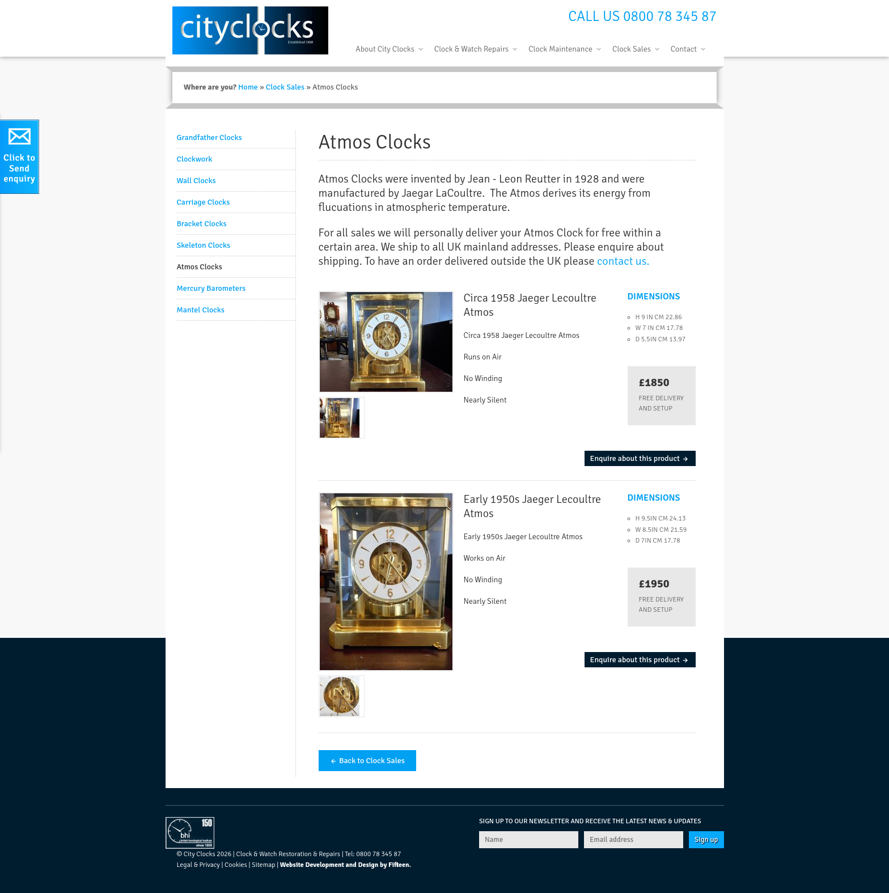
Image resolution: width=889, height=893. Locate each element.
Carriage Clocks (203, 202)
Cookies (236, 865)
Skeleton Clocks (204, 245)
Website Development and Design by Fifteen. (345, 865)
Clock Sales (631, 49)
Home (248, 87)
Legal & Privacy (198, 865)
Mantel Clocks (201, 310)
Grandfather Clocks (209, 137)
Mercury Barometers (211, 288)
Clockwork (195, 159)
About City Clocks (384, 49)
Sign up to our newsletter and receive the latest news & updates (590, 821)
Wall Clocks (196, 180)
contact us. (623, 261)
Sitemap (263, 865)
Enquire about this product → (639, 458)
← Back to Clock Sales (367, 760)
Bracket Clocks (202, 223)
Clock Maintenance (560, 49)
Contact (684, 49)
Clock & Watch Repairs (471, 49)
